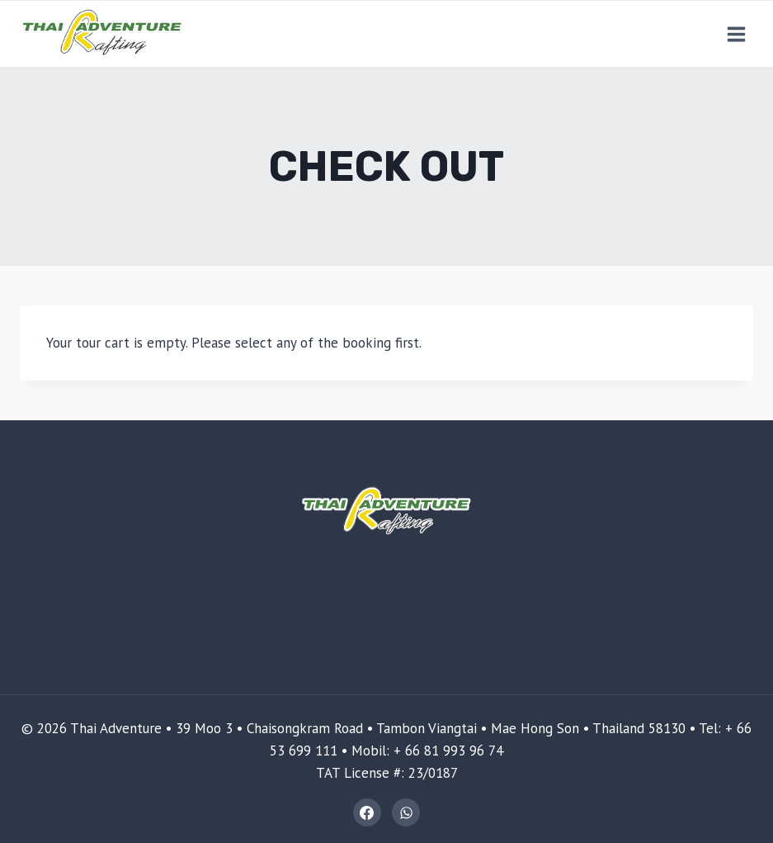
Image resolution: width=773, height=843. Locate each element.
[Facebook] (367, 812)
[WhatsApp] (406, 812)
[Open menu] (736, 34)
